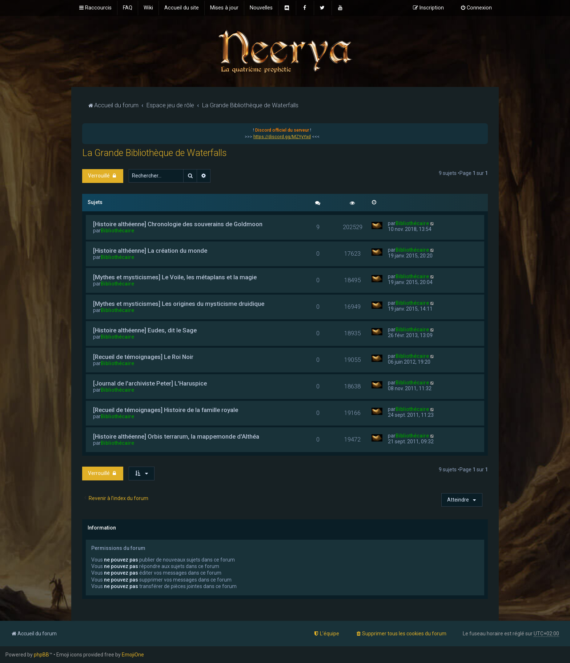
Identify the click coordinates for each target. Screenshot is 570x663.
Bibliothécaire (117, 230)
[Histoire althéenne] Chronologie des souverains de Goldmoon (177, 224)
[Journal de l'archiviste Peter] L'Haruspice (150, 383)
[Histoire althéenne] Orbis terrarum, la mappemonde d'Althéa (176, 436)
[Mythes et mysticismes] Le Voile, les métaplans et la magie (175, 277)
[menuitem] (127, 8)
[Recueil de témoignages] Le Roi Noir (143, 356)
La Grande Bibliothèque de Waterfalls (154, 153)
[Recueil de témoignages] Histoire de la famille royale (165, 410)
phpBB (41, 655)
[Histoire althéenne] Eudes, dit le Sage (145, 330)
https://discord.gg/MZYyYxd (282, 136)
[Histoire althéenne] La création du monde (150, 250)
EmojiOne (133, 655)
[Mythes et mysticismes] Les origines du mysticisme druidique (178, 303)
